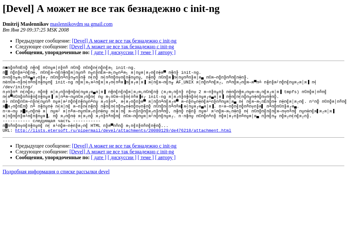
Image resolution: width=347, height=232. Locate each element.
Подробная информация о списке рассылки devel (56, 185)
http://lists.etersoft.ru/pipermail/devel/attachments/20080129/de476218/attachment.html (123, 144)
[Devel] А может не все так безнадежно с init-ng (124, 41)
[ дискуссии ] (122, 52)
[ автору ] (165, 52)
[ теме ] (146, 52)
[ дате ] (98, 52)
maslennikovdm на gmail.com (81, 24)
